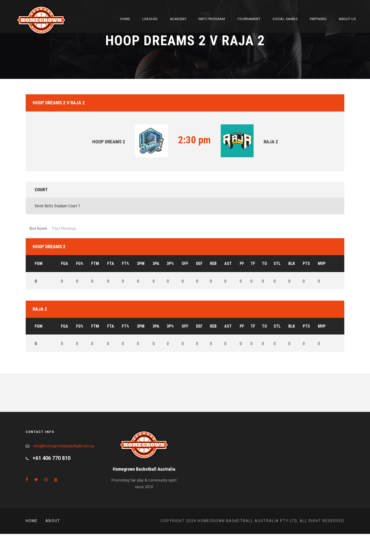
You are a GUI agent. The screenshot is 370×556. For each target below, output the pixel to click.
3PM (140, 263)
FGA (64, 263)
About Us (347, 19)
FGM (38, 263)
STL (277, 263)
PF (242, 263)
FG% (79, 263)
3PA (156, 263)
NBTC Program (212, 19)
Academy (178, 19)
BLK (291, 263)
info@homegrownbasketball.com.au (63, 446)
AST (228, 263)
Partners (318, 19)
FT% (125, 263)
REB (213, 263)
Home (125, 19)
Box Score (38, 228)
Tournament (248, 19)
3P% (170, 263)
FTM (95, 263)
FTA (110, 263)
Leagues (150, 19)
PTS (306, 263)
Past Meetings (64, 228)
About (52, 521)
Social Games (285, 19)
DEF (199, 263)
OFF (185, 263)
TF (253, 263)
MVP (322, 263)
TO (264, 263)
